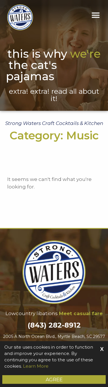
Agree (54, 379)
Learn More (36, 366)
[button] (95, 15)
